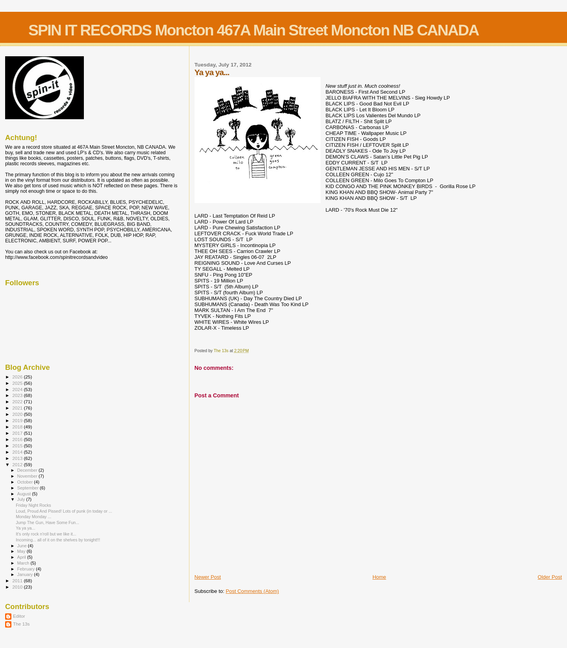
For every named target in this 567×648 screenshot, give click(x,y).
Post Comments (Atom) (252, 591)
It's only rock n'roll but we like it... (46, 534)
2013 (18, 458)
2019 (18, 420)
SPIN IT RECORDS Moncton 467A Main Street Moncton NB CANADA (253, 30)
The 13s (21, 623)
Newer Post (208, 577)
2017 (18, 433)
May (22, 551)
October (25, 482)
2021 (18, 407)
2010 (18, 586)
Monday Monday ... (33, 516)
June (22, 545)
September (28, 488)
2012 (18, 464)
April (22, 557)
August (24, 493)
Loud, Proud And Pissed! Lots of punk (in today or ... (64, 511)
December (28, 470)
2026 (18, 376)
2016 (18, 439)
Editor (19, 615)
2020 (18, 414)
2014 (18, 451)
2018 (18, 426)
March (24, 563)
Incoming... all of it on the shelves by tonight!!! (58, 539)
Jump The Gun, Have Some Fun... (47, 522)
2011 (18, 580)
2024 (18, 389)
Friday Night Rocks (33, 505)
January (25, 574)
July (21, 499)
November (28, 476)
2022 (18, 401)
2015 (18, 445)
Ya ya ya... (25, 528)
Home (379, 577)
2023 (18, 395)
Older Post (550, 577)
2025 (18, 383)
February (26, 569)
